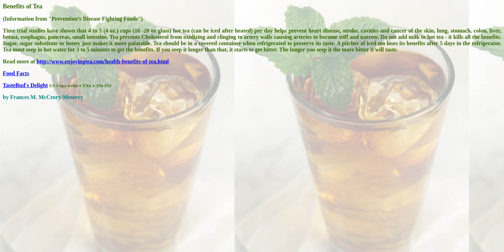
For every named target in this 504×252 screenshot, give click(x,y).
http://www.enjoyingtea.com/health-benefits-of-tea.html (102, 61)
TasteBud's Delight (25, 85)
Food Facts (16, 73)
